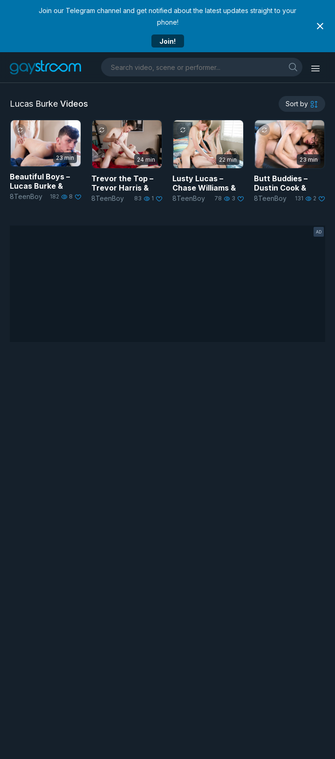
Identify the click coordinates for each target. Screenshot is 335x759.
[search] (293, 67)
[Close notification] (320, 26)
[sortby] (302, 104)
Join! (167, 41)
